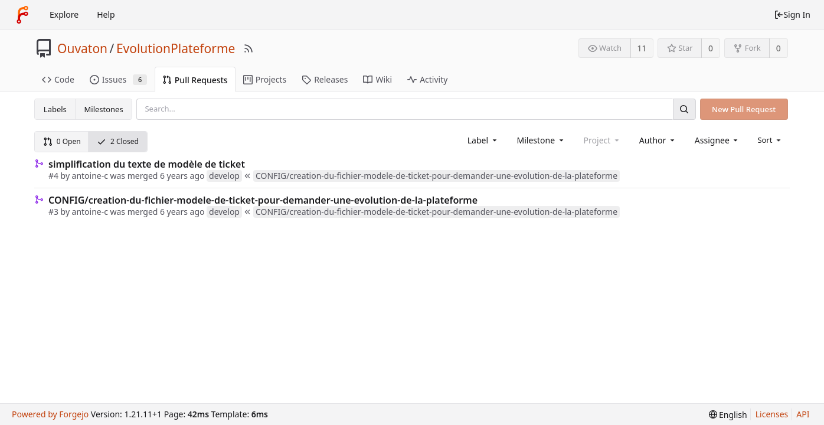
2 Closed (118, 141)
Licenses (772, 414)
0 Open (62, 141)
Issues (118, 79)
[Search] (684, 109)
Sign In (792, 14)
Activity (427, 79)
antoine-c (90, 175)
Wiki (377, 79)
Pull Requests (195, 80)
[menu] (770, 140)
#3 (53, 211)
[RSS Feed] (248, 48)
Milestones (103, 109)
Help (106, 14)
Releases (325, 79)
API (802, 414)
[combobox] (483, 140)
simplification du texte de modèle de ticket (146, 164)
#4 (53, 175)
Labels (55, 109)
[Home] (22, 14)
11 (641, 48)
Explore (64, 14)
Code (58, 79)
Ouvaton (82, 48)
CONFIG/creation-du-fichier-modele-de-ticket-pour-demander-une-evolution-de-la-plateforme (263, 200)
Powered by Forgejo (50, 414)
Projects (264, 79)
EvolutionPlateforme (176, 48)
